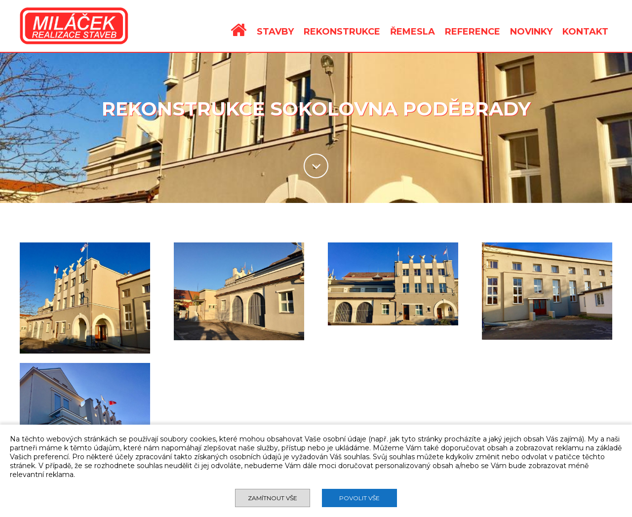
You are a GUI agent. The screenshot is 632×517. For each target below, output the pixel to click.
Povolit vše (359, 498)
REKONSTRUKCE (342, 31)
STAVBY (275, 31)
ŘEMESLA (412, 31)
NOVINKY (531, 31)
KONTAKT (585, 31)
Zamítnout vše (272, 498)
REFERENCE (472, 31)
